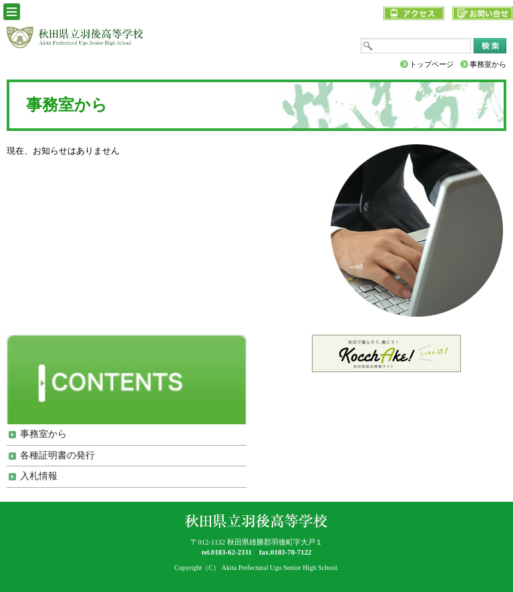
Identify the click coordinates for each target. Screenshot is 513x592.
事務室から (43, 434)
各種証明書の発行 (57, 455)
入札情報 (38, 476)
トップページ (431, 64)
